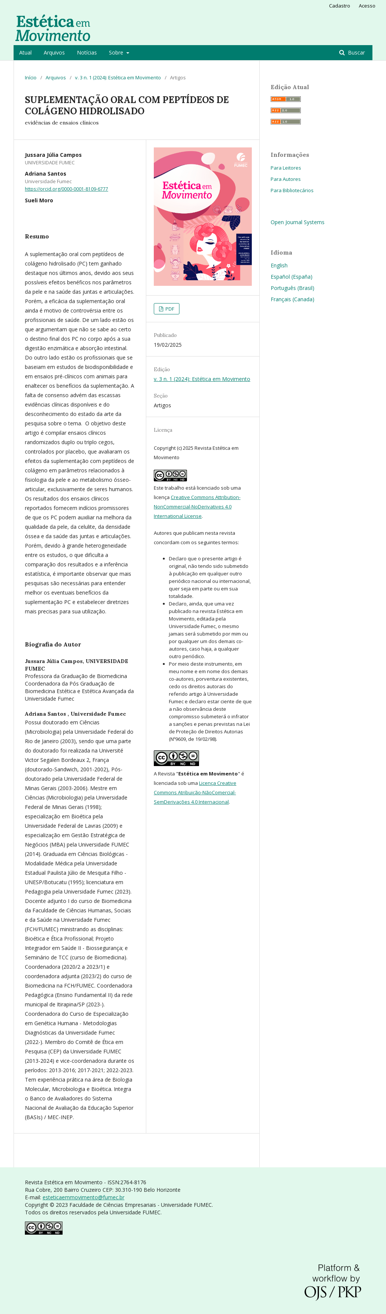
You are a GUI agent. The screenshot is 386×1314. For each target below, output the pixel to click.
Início (31, 77)
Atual (25, 52)
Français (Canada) (292, 299)
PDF (169, 308)
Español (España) (291, 276)
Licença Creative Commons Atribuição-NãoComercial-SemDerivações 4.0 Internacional (195, 792)
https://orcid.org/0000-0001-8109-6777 (66, 189)
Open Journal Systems (298, 222)
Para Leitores (286, 167)
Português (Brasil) (292, 287)
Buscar (355, 52)
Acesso (367, 5)
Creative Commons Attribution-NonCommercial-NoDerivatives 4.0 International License (197, 506)
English (279, 265)
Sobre (117, 52)
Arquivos (54, 52)
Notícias (87, 52)
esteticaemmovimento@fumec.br (83, 1197)
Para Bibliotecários (292, 190)
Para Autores (286, 179)
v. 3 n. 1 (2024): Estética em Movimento (118, 77)
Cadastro (339, 5)
